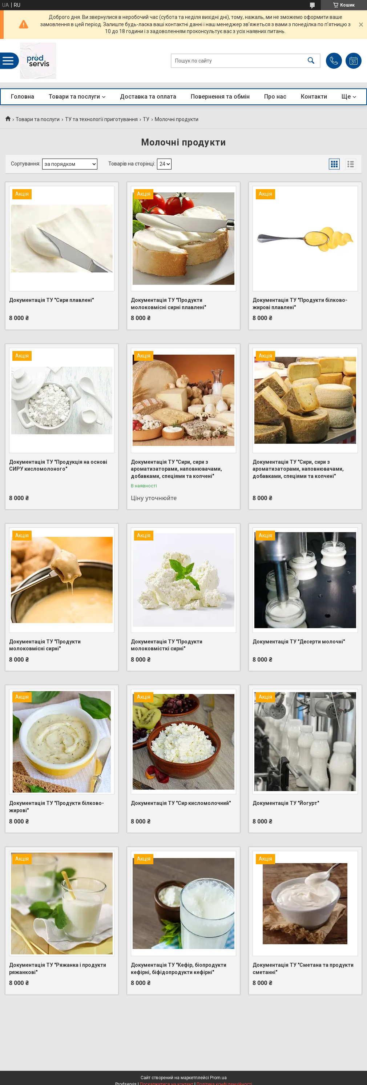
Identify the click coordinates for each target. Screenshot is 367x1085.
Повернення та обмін (220, 96)
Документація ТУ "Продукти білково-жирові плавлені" (300, 303)
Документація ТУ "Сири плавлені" (51, 300)
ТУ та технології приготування (101, 119)
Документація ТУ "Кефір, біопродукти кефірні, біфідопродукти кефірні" (178, 968)
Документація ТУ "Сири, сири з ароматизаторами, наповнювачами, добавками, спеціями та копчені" (176, 469)
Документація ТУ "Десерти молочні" (299, 642)
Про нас (275, 96)
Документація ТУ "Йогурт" (286, 803)
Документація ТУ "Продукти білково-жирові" (56, 806)
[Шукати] (311, 61)
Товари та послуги (74, 96)
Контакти (314, 96)
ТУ (146, 119)
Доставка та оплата (148, 96)
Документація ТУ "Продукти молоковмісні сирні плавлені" (168, 303)
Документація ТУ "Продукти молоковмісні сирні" (45, 645)
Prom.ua (218, 1077)
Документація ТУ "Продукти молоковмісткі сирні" (166, 645)
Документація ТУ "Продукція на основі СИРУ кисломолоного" (58, 465)
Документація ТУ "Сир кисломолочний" (181, 803)
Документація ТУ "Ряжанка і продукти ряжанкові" (57, 968)
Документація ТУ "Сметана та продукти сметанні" (303, 968)
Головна (22, 96)
